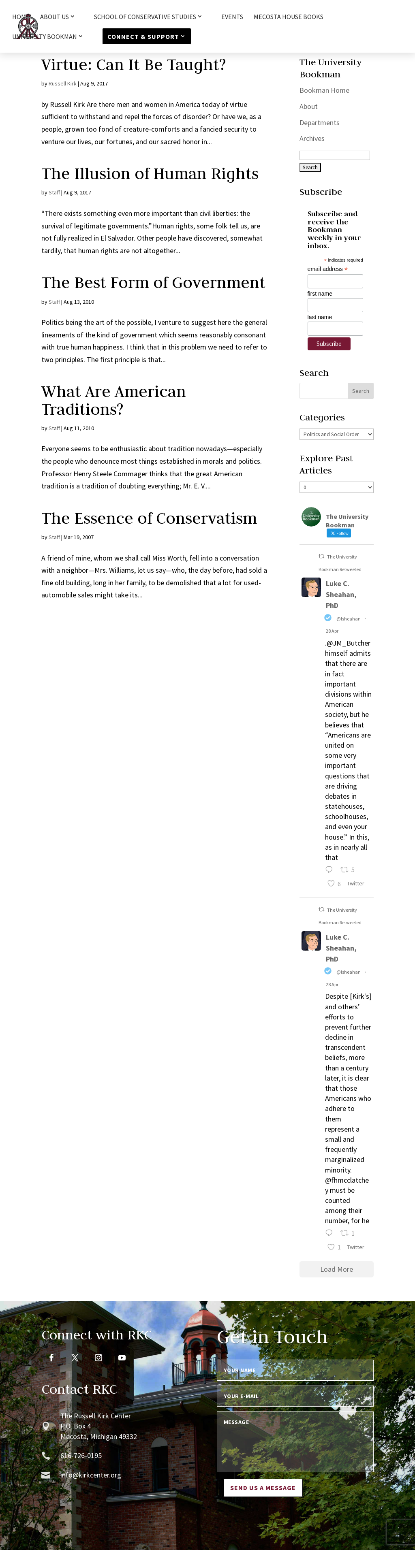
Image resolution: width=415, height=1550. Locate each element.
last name (320, 317)
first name (320, 293)
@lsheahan (348, 619)
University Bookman (44, 37)
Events (232, 17)
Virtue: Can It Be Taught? (133, 64)
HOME (21, 17)
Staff (54, 192)
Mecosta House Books (288, 17)
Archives (312, 138)
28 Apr (332, 631)
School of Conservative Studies (145, 17)
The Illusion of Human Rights (150, 173)
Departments (319, 122)
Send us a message (263, 1488)
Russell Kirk (63, 83)
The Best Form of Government (153, 282)
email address (328, 269)
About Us (54, 17)
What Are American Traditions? (113, 400)
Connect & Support (143, 36)
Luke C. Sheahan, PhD (341, 594)
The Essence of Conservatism (149, 518)
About (308, 106)
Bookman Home (324, 90)
